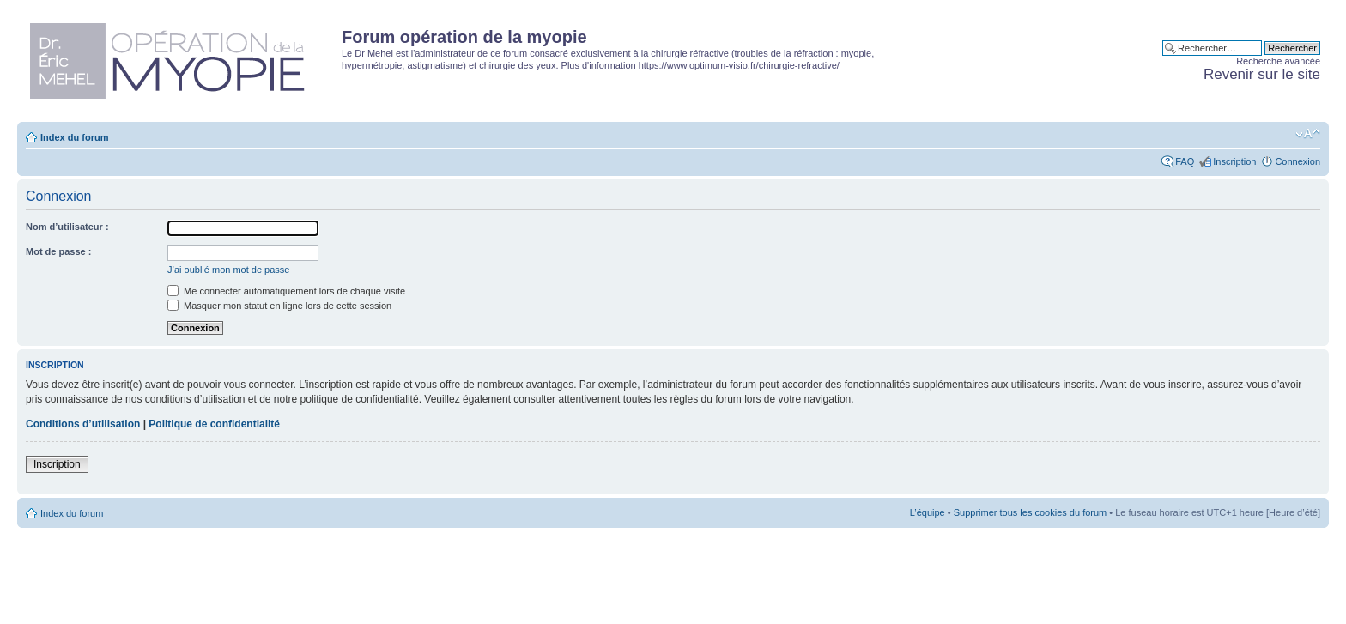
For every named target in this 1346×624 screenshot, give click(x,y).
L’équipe (927, 512)
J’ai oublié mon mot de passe (228, 269)
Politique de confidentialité (214, 424)
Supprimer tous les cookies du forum (1030, 512)
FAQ (1184, 161)
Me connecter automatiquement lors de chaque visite (286, 291)
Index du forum (74, 137)
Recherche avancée (1278, 61)
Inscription (1234, 161)
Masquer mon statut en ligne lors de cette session (279, 305)
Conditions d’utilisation (83, 424)
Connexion (1297, 161)
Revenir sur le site (1262, 74)
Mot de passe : (58, 251)
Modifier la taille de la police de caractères (1307, 134)
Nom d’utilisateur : (67, 226)
